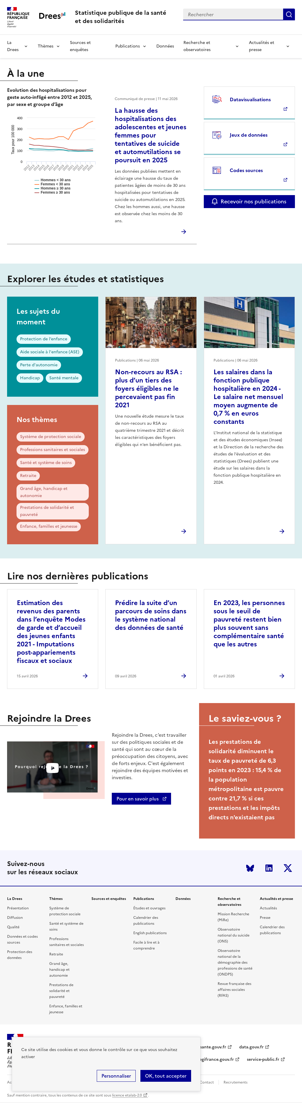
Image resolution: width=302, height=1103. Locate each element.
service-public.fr (263, 1059)
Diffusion (15, 917)
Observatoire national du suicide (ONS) (234, 935)
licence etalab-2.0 (127, 1095)
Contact (207, 1082)
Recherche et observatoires (197, 46)
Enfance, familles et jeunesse (48, 526)
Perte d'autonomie (39, 365)
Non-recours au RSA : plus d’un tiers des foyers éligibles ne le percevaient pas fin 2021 (148, 388)
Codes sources (246, 170)
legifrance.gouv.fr (216, 1059)
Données (165, 46)
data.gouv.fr (251, 1047)
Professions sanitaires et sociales (52, 450)
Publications (127, 46)
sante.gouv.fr (213, 1047)
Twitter (288, 868)
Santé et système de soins (46, 463)
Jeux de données (248, 134)
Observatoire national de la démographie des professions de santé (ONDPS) (235, 962)
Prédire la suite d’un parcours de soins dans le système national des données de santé (150, 615)
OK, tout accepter (165, 1075)
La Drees (13, 46)
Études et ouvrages (149, 908)
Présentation (18, 908)
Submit (289, 14)
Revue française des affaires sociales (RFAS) (234, 989)
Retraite (28, 476)
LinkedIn (269, 868)
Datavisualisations (250, 99)
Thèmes (45, 46)
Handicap (30, 378)
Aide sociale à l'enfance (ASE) (49, 352)
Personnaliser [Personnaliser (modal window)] (116, 1075)
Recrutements (235, 1082)
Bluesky (250, 868)
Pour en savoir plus (138, 798)
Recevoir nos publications (253, 201)
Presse (265, 917)
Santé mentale (63, 378)
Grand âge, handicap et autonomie (44, 492)
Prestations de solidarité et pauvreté (47, 511)
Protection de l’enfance (43, 339)
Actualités (268, 908)
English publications (150, 933)
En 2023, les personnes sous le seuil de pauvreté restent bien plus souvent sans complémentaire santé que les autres (249, 623)
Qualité (13, 927)
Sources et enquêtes (80, 46)
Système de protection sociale (50, 437)
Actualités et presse (261, 46)
